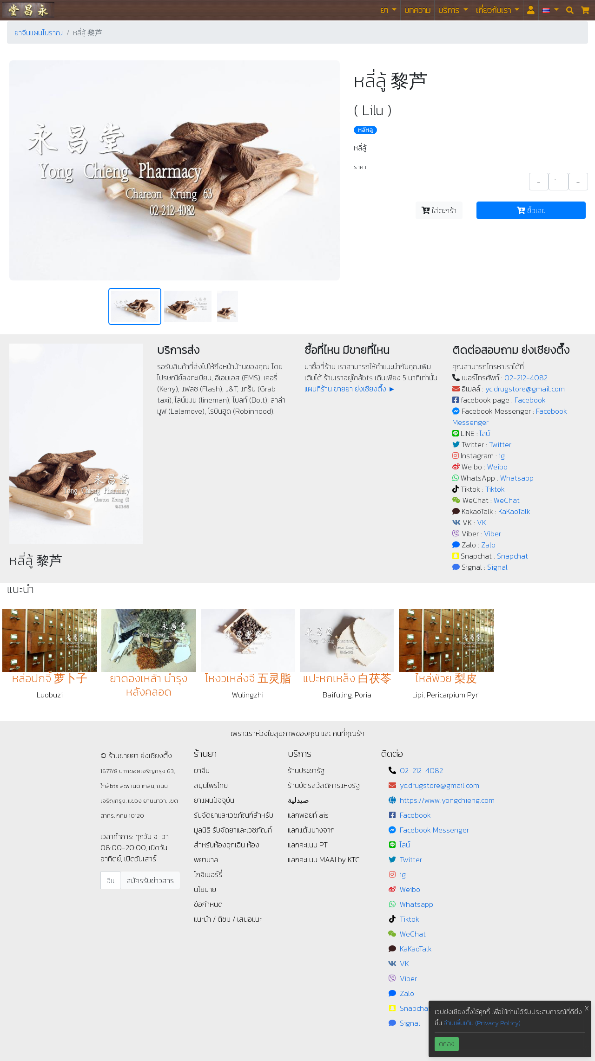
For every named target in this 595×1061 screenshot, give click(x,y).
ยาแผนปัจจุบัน (214, 800)
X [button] (587, 1008)
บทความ (417, 10)
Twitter (500, 444)
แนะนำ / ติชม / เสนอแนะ (228, 918)
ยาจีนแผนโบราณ (38, 32)
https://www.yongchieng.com (447, 800)
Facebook (530, 399)
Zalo (488, 544)
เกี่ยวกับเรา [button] (494, 10)
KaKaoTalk (514, 511)
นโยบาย (205, 889)
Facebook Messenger (434, 829)
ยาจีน (202, 770)
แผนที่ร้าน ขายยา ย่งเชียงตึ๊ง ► (350, 388)
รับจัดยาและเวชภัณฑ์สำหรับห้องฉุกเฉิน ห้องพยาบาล (233, 844)
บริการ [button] (449, 10)
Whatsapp (517, 477)
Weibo (497, 466)
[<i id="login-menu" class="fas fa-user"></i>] (530, 10)
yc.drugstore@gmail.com (525, 388)
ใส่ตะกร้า (439, 210)
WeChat (507, 500)
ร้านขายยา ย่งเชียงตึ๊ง (28, 10)
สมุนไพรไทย (211, 785)
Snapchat (512, 555)
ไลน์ (485, 433)
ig (502, 455)
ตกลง (447, 1044)
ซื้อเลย (531, 210)
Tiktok (495, 489)
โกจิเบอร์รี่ (208, 874)
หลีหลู (365, 130)
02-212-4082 (526, 377)
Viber (492, 533)
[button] (550, 10)
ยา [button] (385, 10)
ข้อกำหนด (208, 904)
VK (481, 522)
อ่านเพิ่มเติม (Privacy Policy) (482, 1023)
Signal (497, 567)
